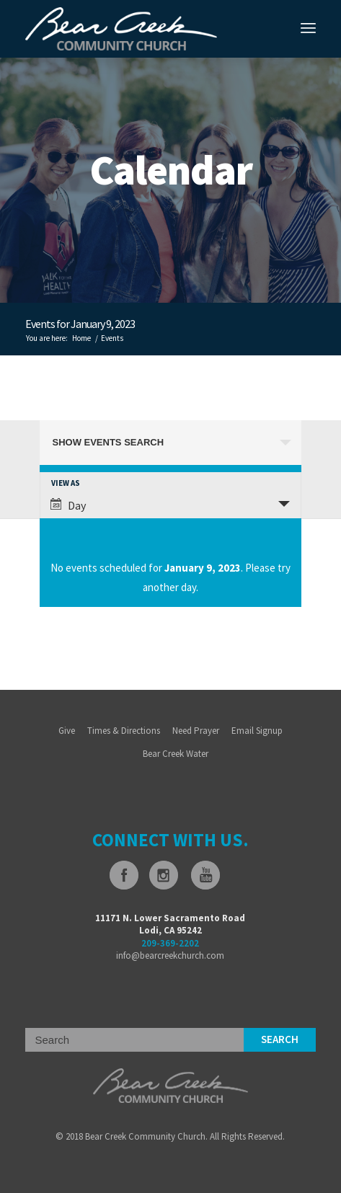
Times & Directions (123, 730)
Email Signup (257, 730)
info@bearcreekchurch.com (170, 955)
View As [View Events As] (65, 483)
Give (66, 730)
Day (68, 505)
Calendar (170, 169)
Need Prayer (195, 730)
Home (81, 338)
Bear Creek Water (175, 754)
